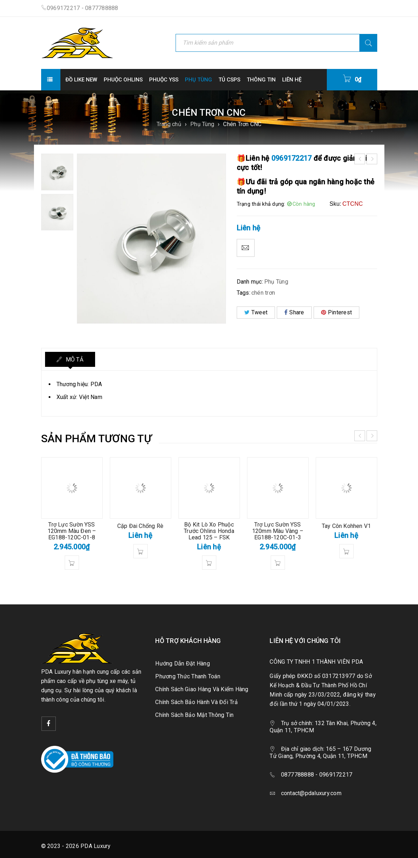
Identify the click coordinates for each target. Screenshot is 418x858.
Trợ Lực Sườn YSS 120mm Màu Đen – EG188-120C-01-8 (72, 531)
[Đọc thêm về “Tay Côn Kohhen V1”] (346, 551)
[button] (72, 562)
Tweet (256, 312)
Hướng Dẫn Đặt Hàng (182, 663)
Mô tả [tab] (73, 359)
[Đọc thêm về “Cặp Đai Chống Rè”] (140, 551)
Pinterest (336, 312)
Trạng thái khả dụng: (261, 204)
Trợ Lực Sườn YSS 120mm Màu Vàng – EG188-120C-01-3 (277, 531)
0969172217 (291, 158)
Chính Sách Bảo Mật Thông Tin (194, 715)
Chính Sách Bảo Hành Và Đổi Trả (196, 702)
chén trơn (263, 292)
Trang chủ (169, 124)
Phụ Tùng (202, 124)
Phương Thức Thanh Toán (187, 676)
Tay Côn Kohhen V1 (346, 526)
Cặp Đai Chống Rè (140, 526)
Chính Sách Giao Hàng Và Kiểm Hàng (201, 689)
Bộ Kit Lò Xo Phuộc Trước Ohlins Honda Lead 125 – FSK (209, 531)
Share (294, 312)
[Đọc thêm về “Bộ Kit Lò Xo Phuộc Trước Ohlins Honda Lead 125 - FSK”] (209, 562)
